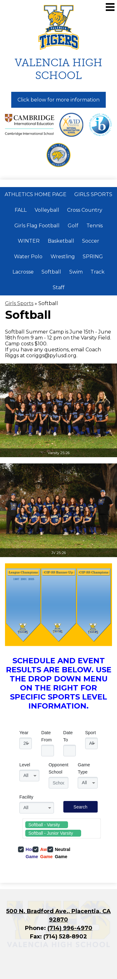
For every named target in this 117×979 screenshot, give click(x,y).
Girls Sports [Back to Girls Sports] (19, 303)
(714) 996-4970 (69, 928)
